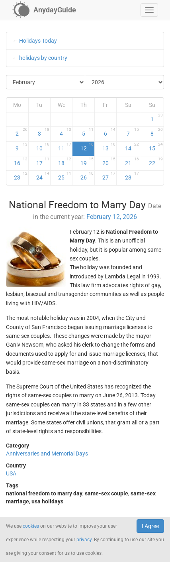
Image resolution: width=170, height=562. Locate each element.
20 (108, 161)
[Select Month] (45, 82)
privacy (84, 539)
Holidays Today (38, 40)
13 (108, 147)
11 (64, 147)
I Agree (150, 526)
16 (20, 161)
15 (156, 147)
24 (42, 176)
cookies (31, 526)
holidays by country (43, 58)
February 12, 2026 (111, 217)
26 (87, 176)
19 (87, 161)
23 (20, 176)
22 (156, 161)
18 (64, 161)
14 (132, 147)
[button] (149, 10)
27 (108, 176)
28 (132, 176)
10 (42, 147)
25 (64, 176)
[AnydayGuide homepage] (44, 10)
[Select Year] (124, 82)
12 (87, 147)
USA (11, 473)
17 (42, 161)
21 (132, 161)
